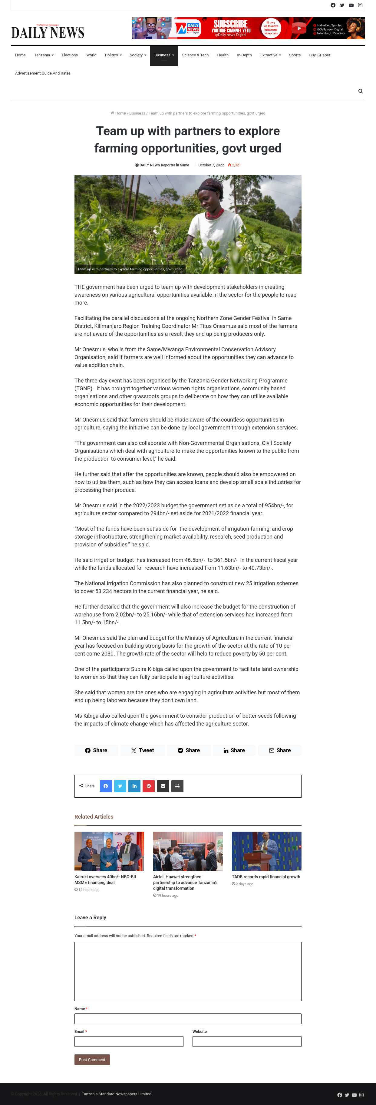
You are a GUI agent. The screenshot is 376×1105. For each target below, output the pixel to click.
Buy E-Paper (319, 55)
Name (81, 1009)
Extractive (269, 55)
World (91, 55)
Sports (295, 55)
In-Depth (244, 55)
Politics (111, 55)
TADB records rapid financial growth (266, 876)
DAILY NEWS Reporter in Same (165, 165)
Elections (70, 55)
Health (223, 55)
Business (162, 55)
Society (136, 55)
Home (20, 55)
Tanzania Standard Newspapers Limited (116, 1094)
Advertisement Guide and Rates (43, 73)
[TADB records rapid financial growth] (267, 851)
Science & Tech (195, 55)
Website (200, 1031)
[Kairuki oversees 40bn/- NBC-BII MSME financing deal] (109, 851)
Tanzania (42, 55)
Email (80, 1031)
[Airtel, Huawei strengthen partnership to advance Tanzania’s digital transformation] (188, 851)
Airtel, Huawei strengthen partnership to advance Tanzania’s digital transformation (185, 882)
